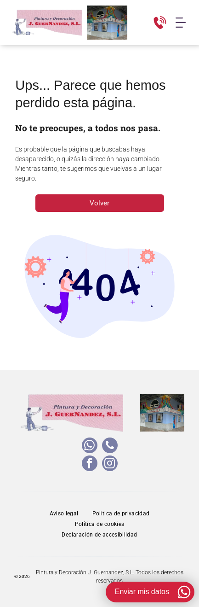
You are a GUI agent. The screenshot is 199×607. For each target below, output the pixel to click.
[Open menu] (181, 22)
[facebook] (89, 464)
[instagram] (110, 464)
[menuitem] (64, 513)
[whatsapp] (89, 446)
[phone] (110, 446)
